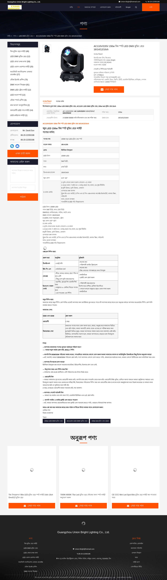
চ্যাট (150, 7)
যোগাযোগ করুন (105, 7)
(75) (19, 80)
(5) (18, 100)
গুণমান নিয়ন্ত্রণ (136, 553)
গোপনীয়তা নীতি (136, 567)
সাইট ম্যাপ (136, 562)
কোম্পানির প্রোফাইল (136, 543)
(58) (20, 61)
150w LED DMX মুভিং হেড (53, 421)
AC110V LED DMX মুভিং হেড (77, 421)
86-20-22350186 (152, 2)
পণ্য (78, 7)
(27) (21, 73)
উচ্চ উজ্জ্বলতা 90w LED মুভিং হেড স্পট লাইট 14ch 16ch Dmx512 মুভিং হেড (31, 496)
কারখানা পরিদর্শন (136, 548)
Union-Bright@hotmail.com (130, 2)
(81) (19, 85)
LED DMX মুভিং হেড (26, 36)
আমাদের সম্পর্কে (90, 7)
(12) (20, 56)
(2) (20, 105)
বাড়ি (71, 7)
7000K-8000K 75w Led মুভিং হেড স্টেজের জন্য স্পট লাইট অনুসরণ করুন (82, 496)
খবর (136, 557)
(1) (18, 115)
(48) (19, 51)
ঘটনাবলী (118, 7)
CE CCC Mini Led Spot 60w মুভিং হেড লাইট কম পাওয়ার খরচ (134, 496)
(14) (21, 110)
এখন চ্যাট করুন (22, 153)
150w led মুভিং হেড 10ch (100, 421)
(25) (21, 67)
